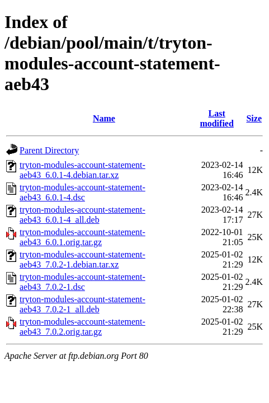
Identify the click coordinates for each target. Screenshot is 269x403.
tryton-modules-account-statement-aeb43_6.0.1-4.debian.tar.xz (82, 170)
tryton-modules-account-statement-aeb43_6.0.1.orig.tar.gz (82, 237)
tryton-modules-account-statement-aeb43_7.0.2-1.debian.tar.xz (82, 259)
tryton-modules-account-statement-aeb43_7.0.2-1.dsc (82, 282)
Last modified (216, 118)
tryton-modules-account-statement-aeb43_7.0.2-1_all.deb (82, 304)
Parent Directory (49, 150)
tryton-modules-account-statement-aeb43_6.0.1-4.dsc (82, 192)
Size (254, 118)
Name (104, 118)
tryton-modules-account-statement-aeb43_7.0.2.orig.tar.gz (82, 326)
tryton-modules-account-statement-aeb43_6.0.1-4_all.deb (82, 214)
